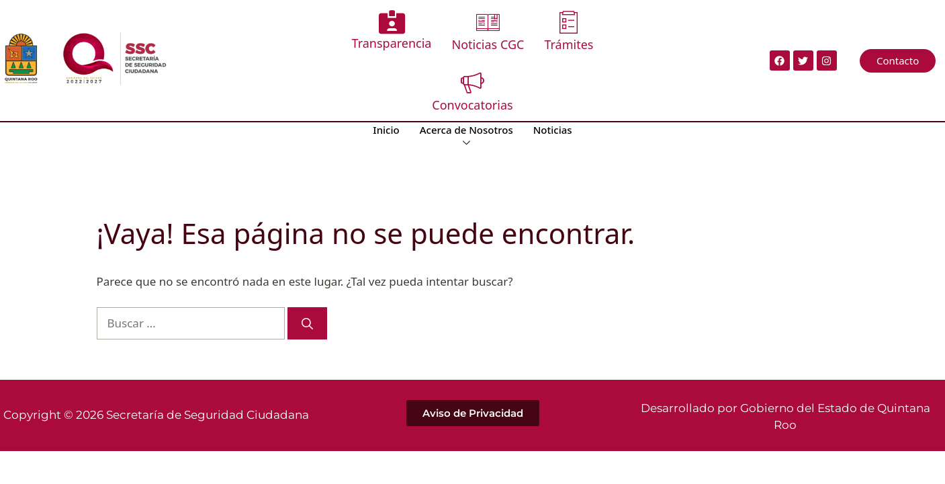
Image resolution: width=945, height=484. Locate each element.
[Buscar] (307, 323)
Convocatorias (472, 92)
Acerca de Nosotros (466, 136)
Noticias (552, 129)
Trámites (568, 31)
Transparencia (392, 30)
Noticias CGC (487, 31)
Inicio (386, 129)
